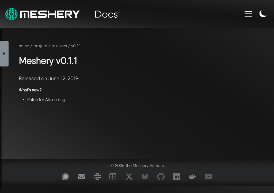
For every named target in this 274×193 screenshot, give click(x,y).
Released (29, 78)
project (40, 45)
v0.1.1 (76, 45)
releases (59, 45)
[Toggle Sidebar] (4, 53)
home (24, 45)
